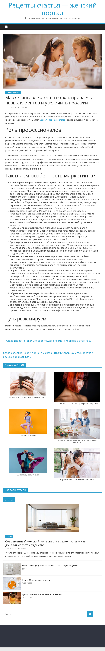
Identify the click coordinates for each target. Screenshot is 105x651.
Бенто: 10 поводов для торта (36, 580)
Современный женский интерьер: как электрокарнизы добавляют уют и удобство (45, 543)
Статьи (9, 536)
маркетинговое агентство (52, 119)
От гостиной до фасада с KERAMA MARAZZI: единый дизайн (50, 565)
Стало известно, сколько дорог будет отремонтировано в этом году (47, 340)
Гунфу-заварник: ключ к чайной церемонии (42, 594)
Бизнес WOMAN (13, 92)
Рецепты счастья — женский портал (52, 9)
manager (23, 107)
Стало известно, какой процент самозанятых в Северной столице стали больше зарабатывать (48, 354)
